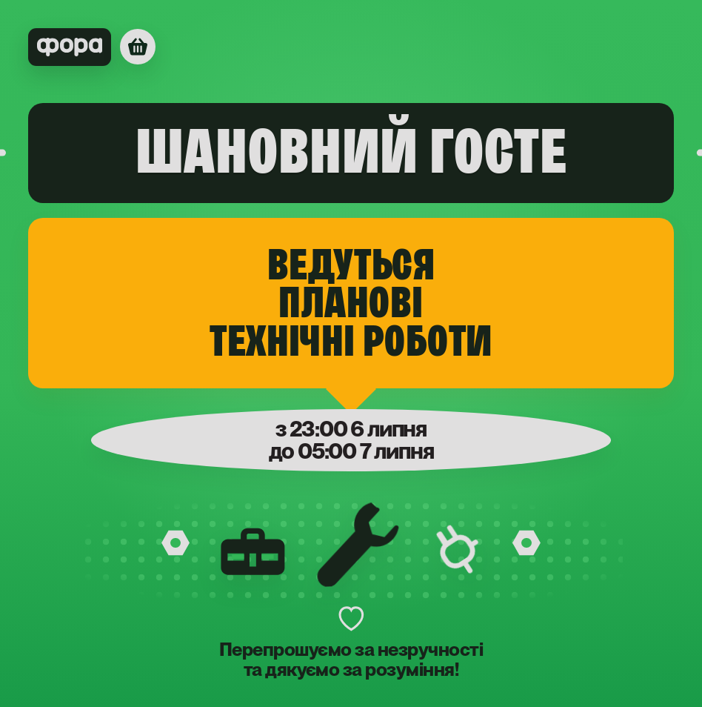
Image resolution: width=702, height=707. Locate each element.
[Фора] (92, 47)
